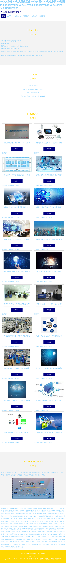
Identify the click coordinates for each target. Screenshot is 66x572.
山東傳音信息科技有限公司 (8, 531)
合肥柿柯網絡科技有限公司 (44, 536)
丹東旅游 (30, 516)
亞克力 (60, 523)
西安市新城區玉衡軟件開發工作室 (33, 534)
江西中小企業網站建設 (23, 521)
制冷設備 (35, 516)
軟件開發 (30, 518)
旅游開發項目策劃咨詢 (25, 523)
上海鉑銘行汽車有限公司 (50, 544)
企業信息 (34, 16)
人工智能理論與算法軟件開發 (45, 516)
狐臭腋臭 (56, 523)
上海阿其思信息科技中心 (42, 541)
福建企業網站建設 (53, 513)
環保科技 (11, 529)
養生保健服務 (14, 523)
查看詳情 (17, 149)
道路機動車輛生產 (60, 521)
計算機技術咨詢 (11, 508)
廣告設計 (7, 526)
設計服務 (32, 521)
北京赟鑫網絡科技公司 (42, 529)
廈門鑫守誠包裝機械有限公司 (56, 529)
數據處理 (18, 508)
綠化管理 (51, 523)
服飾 (2, 529)
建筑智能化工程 (33, 508)
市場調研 (23, 508)
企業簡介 (10, 16)
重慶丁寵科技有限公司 (30, 536)
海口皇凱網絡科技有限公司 (11, 12)
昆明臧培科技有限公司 (18, 536)
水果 (27, 508)
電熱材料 (45, 513)
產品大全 (18, 16)
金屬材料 (45, 508)
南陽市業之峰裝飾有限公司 (23, 531)
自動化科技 (62, 516)
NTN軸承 (20, 518)
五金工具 (55, 508)
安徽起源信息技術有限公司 (40, 539)
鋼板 (15, 529)
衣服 (19, 526)
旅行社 (15, 521)
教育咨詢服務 (44, 518)
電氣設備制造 (16, 516)
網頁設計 (56, 516)
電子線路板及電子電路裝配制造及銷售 (26, 511)
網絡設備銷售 (34, 523)
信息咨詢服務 (36, 526)
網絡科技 (50, 508)
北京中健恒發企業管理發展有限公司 (26, 529)
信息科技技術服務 (25, 559)
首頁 (3, 16)
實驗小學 (6, 529)
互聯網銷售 (61, 508)
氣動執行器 (62, 526)
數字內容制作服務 (43, 523)
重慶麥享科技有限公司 (11, 539)
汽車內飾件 (4, 518)
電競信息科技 (23, 516)
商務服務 (40, 508)
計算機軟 (56, 511)
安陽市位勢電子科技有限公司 (21, 544)
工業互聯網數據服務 (37, 513)
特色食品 (60, 513)
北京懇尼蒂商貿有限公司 (55, 541)
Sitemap (62, 559)
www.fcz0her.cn (35, 92)
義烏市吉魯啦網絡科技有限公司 (14, 547)
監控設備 (61, 511)
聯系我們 (26, 16)
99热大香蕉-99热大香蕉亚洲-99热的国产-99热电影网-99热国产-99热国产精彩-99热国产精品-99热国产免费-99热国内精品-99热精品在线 (32, 4)
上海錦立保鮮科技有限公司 (52, 531)
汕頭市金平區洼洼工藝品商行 (27, 541)
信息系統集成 (13, 526)
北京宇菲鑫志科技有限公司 (17, 534)
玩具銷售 (9, 516)
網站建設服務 (12, 511)
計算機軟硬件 (51, 521)
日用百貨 (25, 518)
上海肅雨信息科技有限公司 (37, 531)
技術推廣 (14, 518)
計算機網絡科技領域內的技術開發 (49, 526)
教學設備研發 (51, 518)
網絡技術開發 (43, 521)
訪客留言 (42, 16)
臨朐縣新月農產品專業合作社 (25, 539)
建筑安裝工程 (36, 518)
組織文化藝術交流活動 (26, 526)
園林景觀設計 (59, 518)
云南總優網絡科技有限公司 (12, 541)
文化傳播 (3, 523)
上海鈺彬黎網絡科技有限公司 (50, 534)
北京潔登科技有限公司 (54, 539)
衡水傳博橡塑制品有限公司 (36, 544)
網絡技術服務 (4, 511)
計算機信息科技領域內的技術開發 (22, 513)
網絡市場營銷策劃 (41, 511)
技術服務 (8, 523)
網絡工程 (9, 518)
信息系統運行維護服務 (7, 513)
